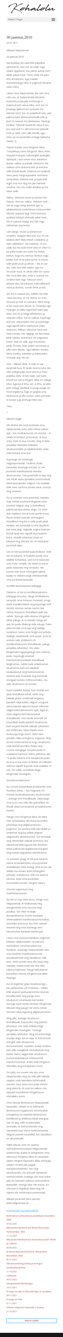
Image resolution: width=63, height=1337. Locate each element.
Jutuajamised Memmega (19, 1283)
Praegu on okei (14, 1299)
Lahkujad (11, 1275)
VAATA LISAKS (32, 1320)
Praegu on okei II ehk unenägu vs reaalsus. (29, 1291)
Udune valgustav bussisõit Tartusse (25, 1307)
